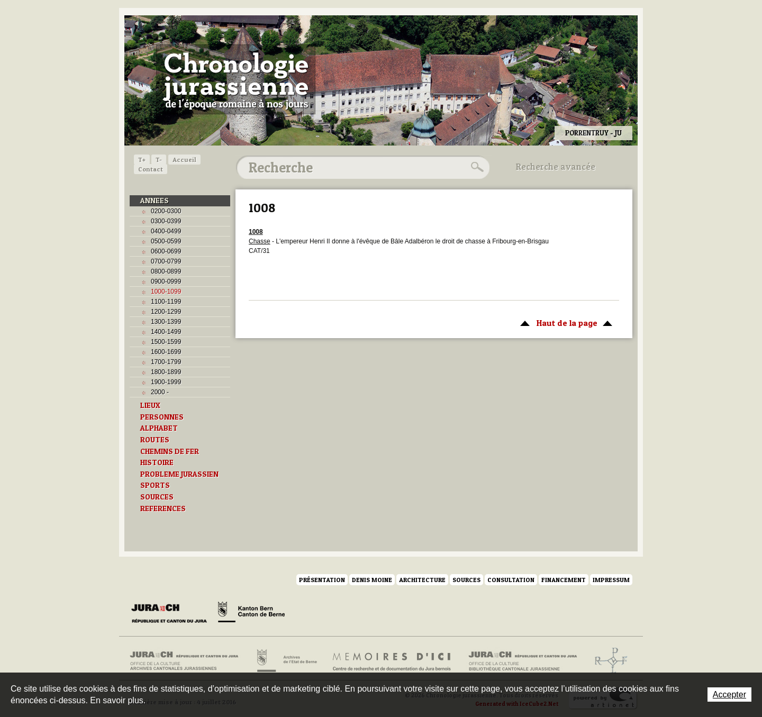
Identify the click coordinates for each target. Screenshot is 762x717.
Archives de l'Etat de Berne (286, 661)
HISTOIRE (157, 462)
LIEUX (150, 405)
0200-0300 (166, 211)
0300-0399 (166, 221)
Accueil (184, 160)
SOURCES (157, 497)
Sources (466, 580)
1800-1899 (166, 372)
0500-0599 (166, 241)
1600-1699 (166, 352)
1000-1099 (166, 291)
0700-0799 (166, 261)
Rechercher (475, 167)
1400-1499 (166, 331)
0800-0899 (166, 271)
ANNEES (154, 200)
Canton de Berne (251, 614)
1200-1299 (166, 311)
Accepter (729, 694)
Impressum (611, 580)
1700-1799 (166, 362)
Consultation (510, 580)
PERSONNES (162, 417)
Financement (563, 580)
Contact (150, 169)
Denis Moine (372, 580)
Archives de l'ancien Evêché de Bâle (608, 661)
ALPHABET (159, 428)
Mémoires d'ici (392, 661)
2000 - (160, 392)
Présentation (322, 580)
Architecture (422, 580)
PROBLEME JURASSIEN (179, 474)
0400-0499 (166, 231)
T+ (142, 160)
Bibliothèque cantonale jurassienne (523, 661)
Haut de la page (564, 322)
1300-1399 (166, 321)
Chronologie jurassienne (235, 79)
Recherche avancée (555, 166)
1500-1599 (166, 342)
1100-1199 (166, 301)
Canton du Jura (172, 614)
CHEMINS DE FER (169, 451)
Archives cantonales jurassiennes (188, 661)
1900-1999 (166, 382)
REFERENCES (163, 508)
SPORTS (155, 485)
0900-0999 (166, 281)
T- (159, 160)
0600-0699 (166, 251)
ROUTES (154, 439)
